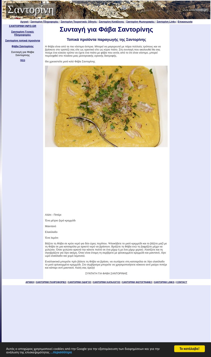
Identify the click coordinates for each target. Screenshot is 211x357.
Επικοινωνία (185, 21)
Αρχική (24, 21)
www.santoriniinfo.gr (194, 9)
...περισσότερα (61, 352)
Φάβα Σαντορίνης (23, 46)
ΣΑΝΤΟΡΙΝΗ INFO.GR (22, 25)
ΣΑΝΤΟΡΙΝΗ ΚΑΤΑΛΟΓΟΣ (106, 282)
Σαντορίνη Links (166, 21)
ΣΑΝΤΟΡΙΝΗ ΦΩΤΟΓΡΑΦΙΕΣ (137, 282)
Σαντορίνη (31, 9)
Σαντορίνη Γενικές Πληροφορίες (22, 33)
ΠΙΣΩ (22, 60)
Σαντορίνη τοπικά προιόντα (22, 40)
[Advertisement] (106, 180)
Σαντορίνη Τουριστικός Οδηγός (79, 21)
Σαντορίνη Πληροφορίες (44, 21)
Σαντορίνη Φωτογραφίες (140, 21)
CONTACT (181, 282)
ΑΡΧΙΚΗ (30, 282)
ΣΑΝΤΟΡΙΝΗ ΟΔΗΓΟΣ (79, 282)
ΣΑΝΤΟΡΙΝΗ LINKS (164, 282)
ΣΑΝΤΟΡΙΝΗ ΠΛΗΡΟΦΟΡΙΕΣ (51, 282)
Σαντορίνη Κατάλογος (111, 21)
